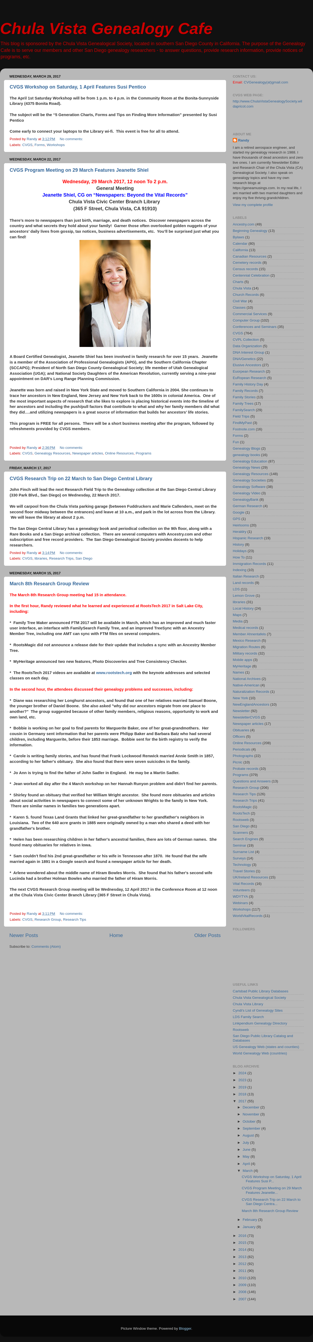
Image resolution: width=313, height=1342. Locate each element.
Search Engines (245, 839)
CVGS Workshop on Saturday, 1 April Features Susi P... (271, 1179)
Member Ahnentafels (249, 634)
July (246, 1143)
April (247, 1164)
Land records (243, 583)
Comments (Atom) (46, 947)
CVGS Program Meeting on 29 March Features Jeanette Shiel (79, 170)
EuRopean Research (249, 378)
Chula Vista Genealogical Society (259, 998)
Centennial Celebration (251, 275)
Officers (239, 737)
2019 (242, 1087)
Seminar (239, 845)
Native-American (246, 685)
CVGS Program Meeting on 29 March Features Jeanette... (272, 1190)
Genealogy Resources (52, 453)
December (251, 1107)
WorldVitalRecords (247, 916)
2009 (242, 1285)
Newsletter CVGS (246, 717)
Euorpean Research (249, 371)
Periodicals (241, 749)
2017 (242, 1101)
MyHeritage (242, 666)
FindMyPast (242, 423)
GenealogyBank (245, 500)
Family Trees (243, 404)
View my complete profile (253, 205)
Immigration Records (249, 564)
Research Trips (61, 558)
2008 (242, 1292)
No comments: (72, 139)
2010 (242, 1278)
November (251, 1114)
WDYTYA (240, 896)
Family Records (245, 391)
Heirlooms (241, 525)
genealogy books (246, 455)
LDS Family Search (248, 1017)
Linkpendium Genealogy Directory (260, 1023)
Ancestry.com (243, 224)
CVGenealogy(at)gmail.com (266, 82)
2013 (242, 1257)
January (250, 1227)
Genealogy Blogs (246, 448)
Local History (243, 608)
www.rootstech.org (114, 673)
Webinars (240, 903)
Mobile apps (242, 660)
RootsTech (241, 813)
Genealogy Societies (249, 480)
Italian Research (246, 576)
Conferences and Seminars (255, 327)
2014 (242, 1250)
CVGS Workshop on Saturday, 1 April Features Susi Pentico (78, 87)
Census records (245, 269)
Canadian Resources (249, 256)
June (247, 1150)
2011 (242, 1271)
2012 (242, 1264)
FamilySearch (244, 410)
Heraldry (239, 532)
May (246, 1156)
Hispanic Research (248, 538)
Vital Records (243, 884)
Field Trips (241, 416)
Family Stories (244, 397)
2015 (242, 1243)
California (240, 250)
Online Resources (119, 453)
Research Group (48, 919)
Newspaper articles (87, 453)
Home (116, 935)
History (238, 544)
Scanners (240, 833)
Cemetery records (247, 263)
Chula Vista (242, 288)
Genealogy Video (246, 493)
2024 (242, 1073)
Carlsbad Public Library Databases (260, 991)
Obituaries (241, 730)
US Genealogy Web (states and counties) (266, 1047)
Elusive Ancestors (247, 365)
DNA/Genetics (244, 359)
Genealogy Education (250, 461)
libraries (41, 558)
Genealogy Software (249, 487)
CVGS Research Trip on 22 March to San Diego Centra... (271, 1202)
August (249, 1135)
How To (239, 557)
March (248, 1171)
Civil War (240, 301)
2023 (242, 1080)
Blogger (185, 1328)
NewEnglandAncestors (251, 704)
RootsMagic (242, 807)
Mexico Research (247, 640)
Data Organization (247, 346)
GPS (237, 519)
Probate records (245, 769)
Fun (236, 442)
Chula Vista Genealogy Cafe (106, 28)
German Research (247, 506)
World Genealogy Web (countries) (260, 1053)
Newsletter (241, 711)
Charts (238, 282)
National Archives (247, 679)
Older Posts (207, 935)
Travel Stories (244, 871)
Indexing (239, 570)
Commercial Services (250, 314)
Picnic (237, 762)
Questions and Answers (252, 781)
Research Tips (74, 919)
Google (239, 512)
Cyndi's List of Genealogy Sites (258, 1010)
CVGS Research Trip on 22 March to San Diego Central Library (81, 478)
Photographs (243, 756)
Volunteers (241, 890)
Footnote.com (244, 429)
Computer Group (246, 320)
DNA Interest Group (248, 352)
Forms (40, 145)
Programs (143, 453)
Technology (242, 865)
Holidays (240, 551)
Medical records (245, 628)
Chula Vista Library (248, 1004)
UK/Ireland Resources (250, 877)
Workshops (56, 145)
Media (238, 621)
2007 (242, 1299)
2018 (242, 1094)
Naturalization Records (251, 692)
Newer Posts (23, 935)
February (250, 1220)
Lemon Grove (244, 596)
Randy (243, 140)
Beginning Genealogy (250, 231)
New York (240, 698)
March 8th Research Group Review (49, 583)
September (252, 1128)
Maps (237, 615)
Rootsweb (241, 820)
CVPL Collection (246, 340)
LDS (236, 589)
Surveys (239, 858)
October (250, 1121)
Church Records (246, 295)
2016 (242, 1236)
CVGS (27, 145)
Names (238, 672)
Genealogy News (246, 467)
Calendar (240, 244)
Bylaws (238, 237)
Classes (239, 307)
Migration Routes (246, 647)
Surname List (243, 852)
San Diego (83, 558)
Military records (245, 653)
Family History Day (248, 384)
